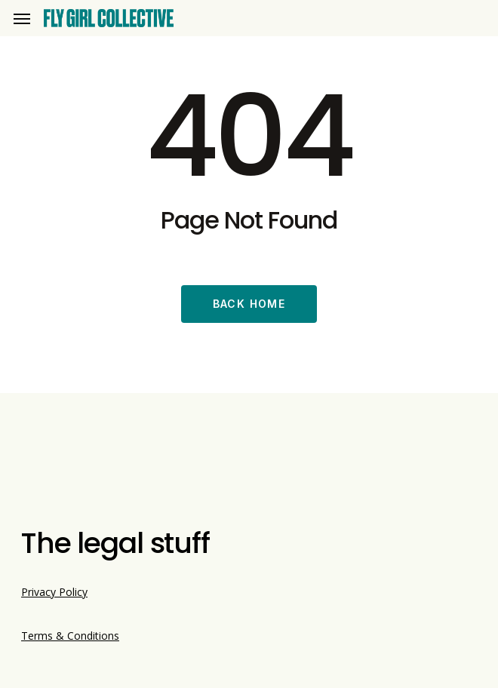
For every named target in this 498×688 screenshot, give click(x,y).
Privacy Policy (54, 592)
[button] (22, 18)
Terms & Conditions (70, 635)
